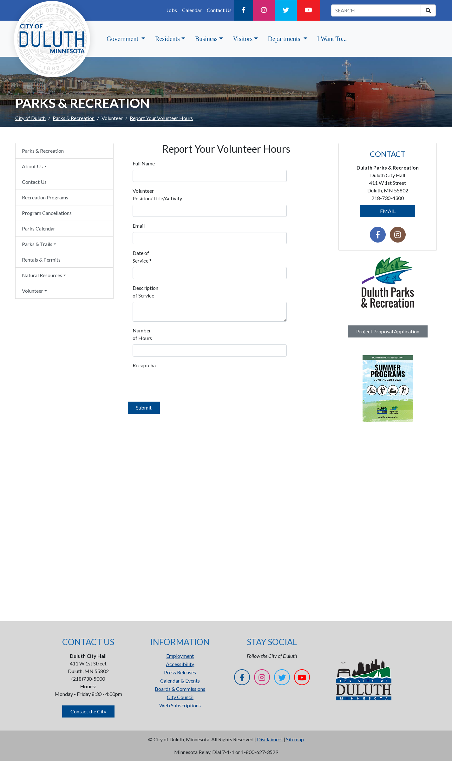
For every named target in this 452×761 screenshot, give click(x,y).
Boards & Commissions (180, 689)
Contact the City (88, 711)
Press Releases (180, 672)
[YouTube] (308, 10)
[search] (428, 10)
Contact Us (219, 10)
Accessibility (180, 664)
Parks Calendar (38, 228)
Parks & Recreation (74, 118)
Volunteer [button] (32, 291)
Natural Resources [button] (42, 275)
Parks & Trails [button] (37, 244)
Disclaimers (270, 739)
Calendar (192, 10)
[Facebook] (243, 10)
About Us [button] (32, 166)
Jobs (172, 10)
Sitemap (295, 739)
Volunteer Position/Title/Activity (146, 194)
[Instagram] (264, 10)
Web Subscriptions (180, 705)
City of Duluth (30, 118)
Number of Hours (142, 334)
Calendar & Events (180, 681)
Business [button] (206, 38)
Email (139, 226)
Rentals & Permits (41, 260)
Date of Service (142, 257)
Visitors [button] (242, 38)
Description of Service (145, 291)
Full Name (144, 163)
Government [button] (123, 38)
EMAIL (388, 211)
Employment (180, 656)
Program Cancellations (47, 213)
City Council (180, 697)
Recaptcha (144, 365)
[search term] (376, 10)
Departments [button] (285, 38)
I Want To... (332, 38)
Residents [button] (167, 38)
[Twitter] (286, 10)
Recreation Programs (45, 197)
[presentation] (181, 384)
